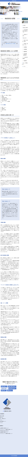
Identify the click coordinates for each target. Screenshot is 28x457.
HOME (24, 25)
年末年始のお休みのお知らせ (4, 430)
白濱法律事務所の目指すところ (25, 31)
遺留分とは (10, 390)
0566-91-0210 (14, 0)
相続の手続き (4, 386)
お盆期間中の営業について (4, 432)
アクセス (1, 422)
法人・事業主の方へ (3, 418)
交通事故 (25, 47)
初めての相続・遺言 (14, 11)
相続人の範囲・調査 (12, 386)
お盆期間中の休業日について (4, 428)
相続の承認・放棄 (12, 388)
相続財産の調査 (4, 388)
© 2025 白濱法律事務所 (14, 455)
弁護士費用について (3, 421)
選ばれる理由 (25, 27)
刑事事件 (25, 60)
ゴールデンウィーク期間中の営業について (6, 429)
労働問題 (25, 49)
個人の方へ (9, 11)
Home (6, 11)
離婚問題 (25, 51)
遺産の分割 (3, 390)
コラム (24, 66)
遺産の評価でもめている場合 (10, 43)
